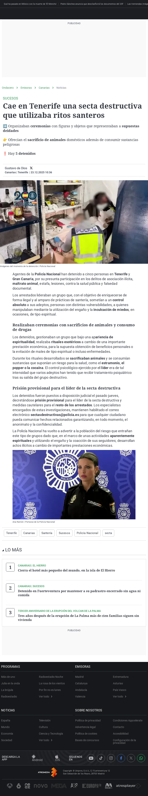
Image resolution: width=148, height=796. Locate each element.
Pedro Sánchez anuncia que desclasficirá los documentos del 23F (92, 4)
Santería (45, 533)
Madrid (80, 676)
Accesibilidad (121, 732)
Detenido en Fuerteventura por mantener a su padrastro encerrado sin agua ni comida (79, 593)
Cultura (43, 726)
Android (37, 757)
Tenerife (11, 533)
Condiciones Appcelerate (127, 719)
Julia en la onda (11, 682)
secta (102, 533)
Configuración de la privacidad (124, 741)
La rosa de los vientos (52, 682)
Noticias (61, 87)
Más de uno (9, 676)
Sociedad (7, 739)
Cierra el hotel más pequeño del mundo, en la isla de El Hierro (66, 570)
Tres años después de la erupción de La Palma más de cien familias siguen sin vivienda (78, 617)
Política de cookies (87, 732)
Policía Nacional (83, 533)
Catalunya (82, 682)
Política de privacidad (88, 719)
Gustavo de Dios (16, 168)
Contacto (118, 726)
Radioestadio (10, 695)
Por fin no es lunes (50, 689)
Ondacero (8, 87)
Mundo (6, 726)
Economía (8, 732)
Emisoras (26, 87)
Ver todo (45, 695)
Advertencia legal (86, 726)
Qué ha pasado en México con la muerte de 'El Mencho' (30, 4)
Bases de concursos (88, 739)
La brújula (8, 689)
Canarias (44, 87)
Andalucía (82, 689)
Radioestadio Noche (51, 676)
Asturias (118, 682)
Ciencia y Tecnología (51, 732)
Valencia (81, 695)
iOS (57, 757)
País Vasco (119, 689)
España (6, 719)
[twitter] (31, 168)
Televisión (44, 719)
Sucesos (62, 533)
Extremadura (121, 676)
